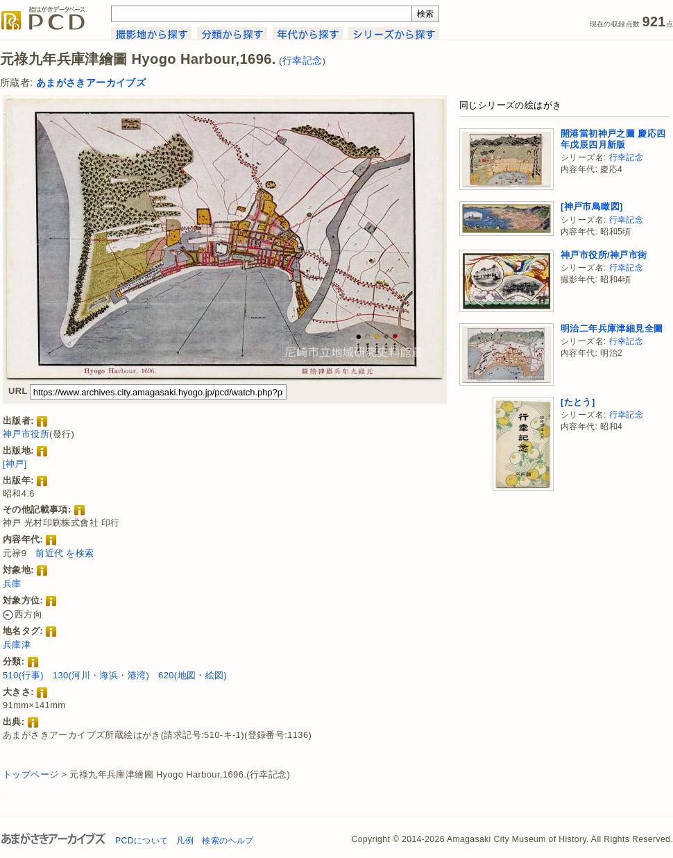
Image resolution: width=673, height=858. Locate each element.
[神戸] (15, 463)
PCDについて (141, 841)
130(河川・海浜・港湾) (101, 675)
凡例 (185, 841)
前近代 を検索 (64, 553)
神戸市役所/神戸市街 (604, 255)
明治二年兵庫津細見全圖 (612, 328)
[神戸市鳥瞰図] (592, 206)
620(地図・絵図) (192, 675)
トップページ (30, 774)
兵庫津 (17, 645)
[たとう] (578, 402)
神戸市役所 (26, 434)
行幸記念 (302, 60)
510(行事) (23, 675)
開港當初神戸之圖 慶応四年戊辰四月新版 (613, 139)
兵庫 (12, 583)
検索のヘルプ (227, 841)
